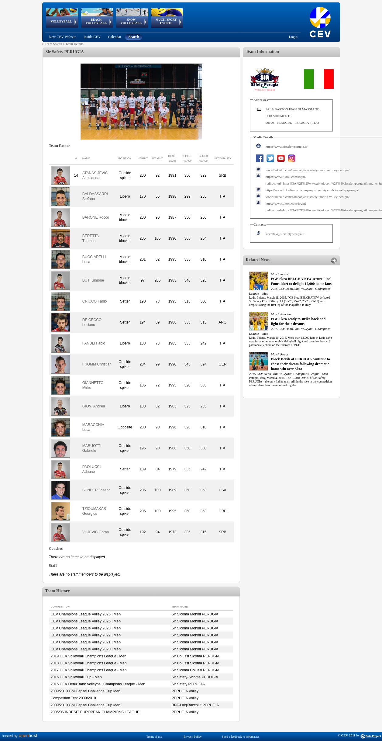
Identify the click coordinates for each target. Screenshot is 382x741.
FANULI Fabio (93, 343)
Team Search (53, 44)
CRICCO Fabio (94, 301)
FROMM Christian (97, 364)
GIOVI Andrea (93, 406)
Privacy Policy (193, 736)
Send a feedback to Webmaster (240, 736)
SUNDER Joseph (96, 490)
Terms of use (154, 736)
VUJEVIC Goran (95, 532)
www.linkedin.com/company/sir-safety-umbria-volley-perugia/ (307, 170)
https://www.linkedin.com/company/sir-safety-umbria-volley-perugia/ (312, 190)
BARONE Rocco (95, 217)
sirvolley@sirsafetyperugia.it (285, 234)
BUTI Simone (93, 280)
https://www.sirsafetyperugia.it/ (287, 146)
